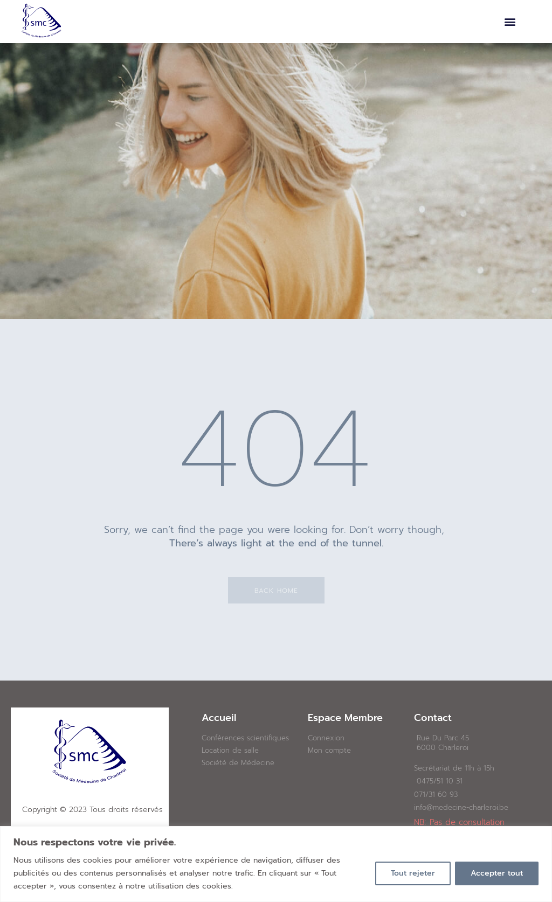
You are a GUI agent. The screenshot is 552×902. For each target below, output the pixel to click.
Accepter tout (497, 873)
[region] (276, 864)
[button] (510, 22)
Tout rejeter (413, 873)
